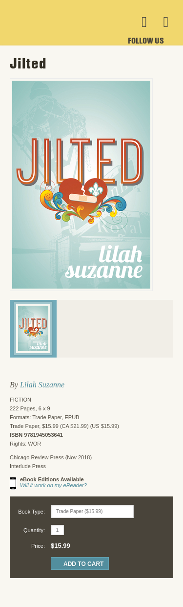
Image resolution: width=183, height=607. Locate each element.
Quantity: (34, 530)
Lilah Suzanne (42, 385)
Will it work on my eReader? (53, 485)
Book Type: (31, 512)
